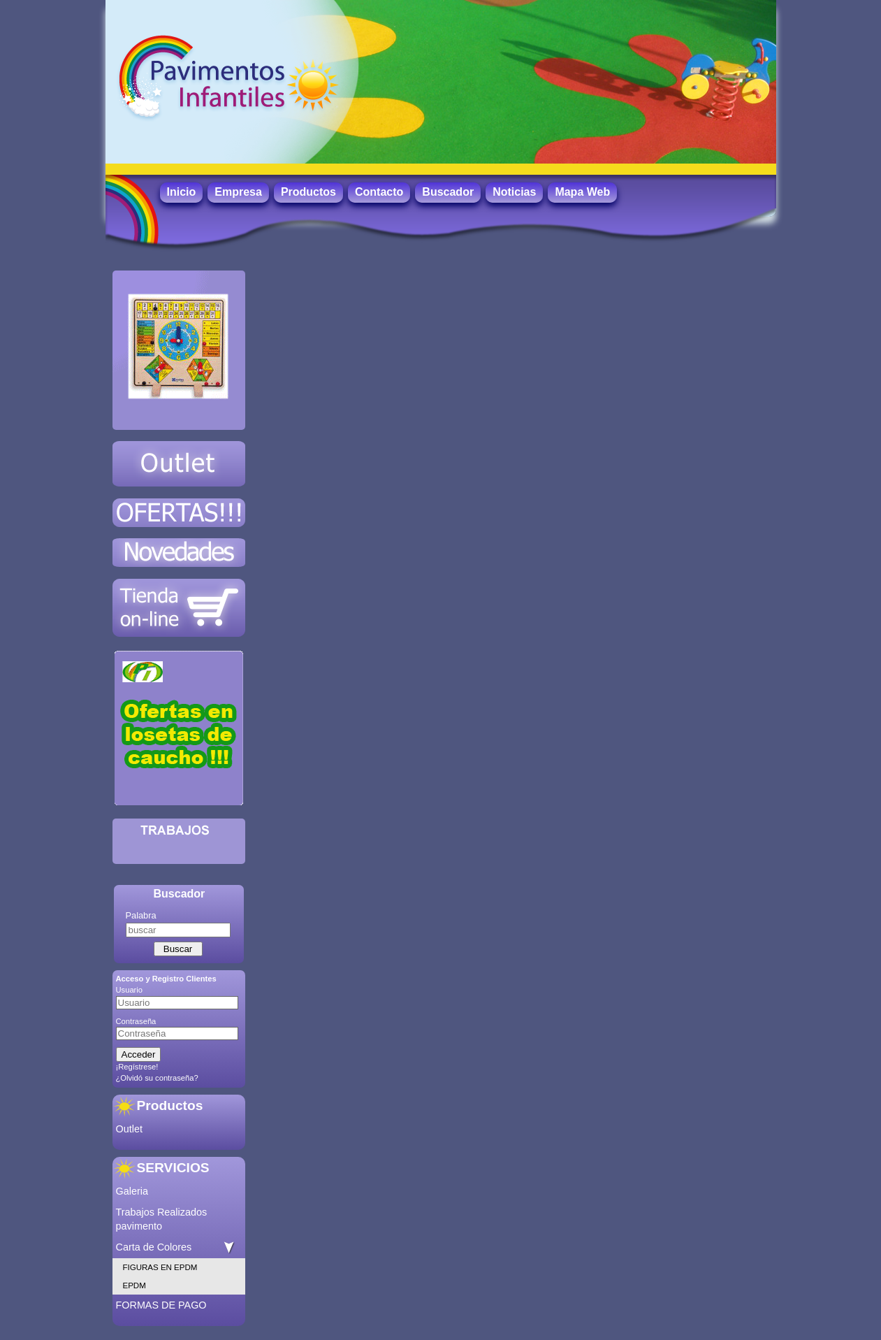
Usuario (129, 990)
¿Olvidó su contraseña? (157, 1078)
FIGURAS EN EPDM (160, 1267)
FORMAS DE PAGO (161, 1305)
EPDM (134, 1285)
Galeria (132, 1191)
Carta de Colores (154, 1247)
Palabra (141, 915)
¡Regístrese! (137, 1066)
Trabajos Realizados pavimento (161, 1219)
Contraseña (136, 1021)
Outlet (129, 1128)
